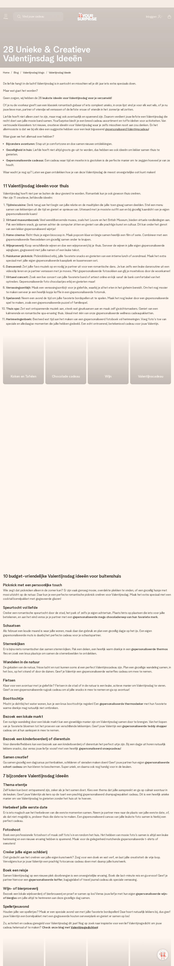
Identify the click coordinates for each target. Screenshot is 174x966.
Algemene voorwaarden (101, 955)
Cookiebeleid (53, 955)
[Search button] (19, 16)
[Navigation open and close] (6, 16)
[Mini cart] (167, 16)
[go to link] (23, 359)
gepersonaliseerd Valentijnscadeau (126, 129)
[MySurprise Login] (154, 16)
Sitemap (123, 955)
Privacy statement (74, 955)
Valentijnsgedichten (84, 759)
